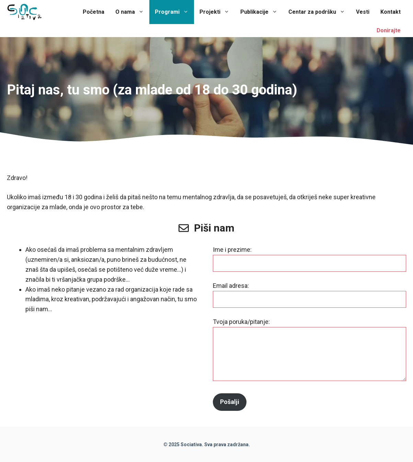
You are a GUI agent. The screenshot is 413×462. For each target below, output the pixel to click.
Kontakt (390, 12)
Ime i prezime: (232, 249)
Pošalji (229, 401)
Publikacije (261, 12)
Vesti (362, 12)
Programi (174, 12)
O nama (132, 12)
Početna (93, 12)
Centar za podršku (319, 12)
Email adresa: (231, 285)
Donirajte (389, 30)
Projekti (217, 12)
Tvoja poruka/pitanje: (241, 321)
